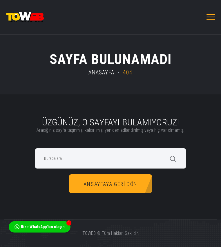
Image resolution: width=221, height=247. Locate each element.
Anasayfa (101, 72)
